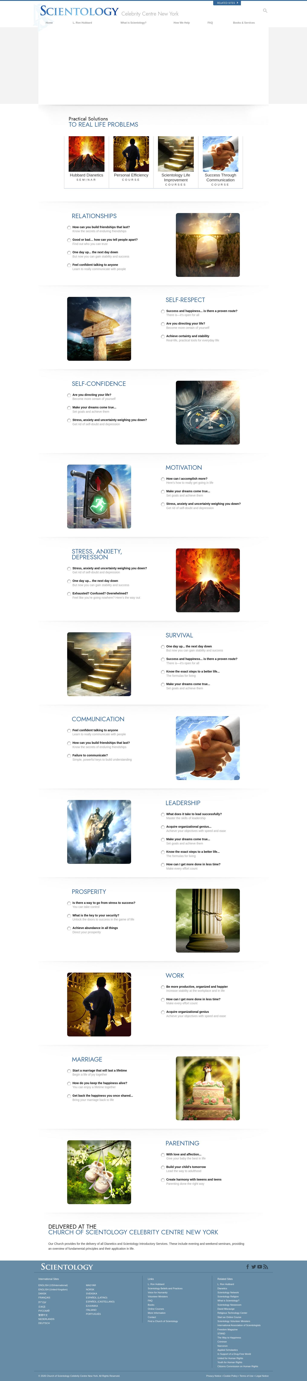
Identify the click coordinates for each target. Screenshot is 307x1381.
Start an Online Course (229, 1317)
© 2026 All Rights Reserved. (79, 1376)
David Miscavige (226, 1309)
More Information (156, 1313)
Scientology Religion (228, 1296)
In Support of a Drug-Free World (234, 1354)
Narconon (222, 1346)
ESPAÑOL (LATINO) (96, 1297)
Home (49, 22)
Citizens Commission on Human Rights (237, 1366)
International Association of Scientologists (239, 1325)
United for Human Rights (230, 1358)
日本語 (41, 1306)
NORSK (90, 1289)
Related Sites (227, 3)
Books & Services (244, 22)
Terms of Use (246, 1376)
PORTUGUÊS (93, 1314)
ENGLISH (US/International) (53, 1285)
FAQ (210, 22)
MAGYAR (91, 1285)
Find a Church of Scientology (163, 1321)
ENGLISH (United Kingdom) (53, 1289)
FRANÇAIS (44, 1297)
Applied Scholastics (227, 1350)
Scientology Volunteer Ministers (233, 1321)
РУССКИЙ (43, 1310)
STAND (221, 1333)
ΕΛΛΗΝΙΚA (92, 1306)
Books (151, 1305)
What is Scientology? (133, 22)
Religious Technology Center (232, 1313)
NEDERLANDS (46, 1319)
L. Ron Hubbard (82, 22)
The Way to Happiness (229, 1337)
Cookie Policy (230, 1376)
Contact (152, 1317)
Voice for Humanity (157, 1292)
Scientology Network (228, 1292)
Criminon (222, 1341)
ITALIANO (91, 1310)
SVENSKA (91, 1293)
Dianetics (222, 1288)
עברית (42, 1302)
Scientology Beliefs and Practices (165, 1288)
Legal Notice (262, 1376)
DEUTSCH (44, 1323)
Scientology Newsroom (229, 1305)
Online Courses (156, 1309)
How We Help (182, 22)
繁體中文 (43, 1315)
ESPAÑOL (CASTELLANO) (100, 1301)
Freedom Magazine (227, 1329)
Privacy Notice (213, 1376)
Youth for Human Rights (229, 1362)
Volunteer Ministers (158, 1296)
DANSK (42, 1293)
